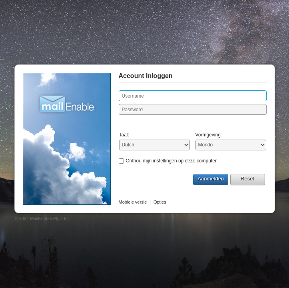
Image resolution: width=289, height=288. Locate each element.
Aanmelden (210, 179)
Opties (159, 202)
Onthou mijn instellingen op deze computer (171, 161)
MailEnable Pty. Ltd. (49, 218)
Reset (247, 179)
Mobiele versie (133, 202)
